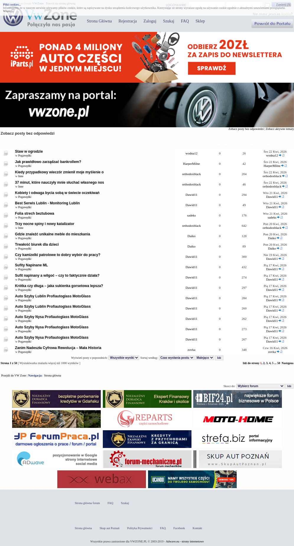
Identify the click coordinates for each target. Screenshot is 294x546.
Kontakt (197, 528)
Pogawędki (24, 155)
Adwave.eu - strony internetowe (185, 541)
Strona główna (52, 375)
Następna (287, 363)
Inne (21, 176)
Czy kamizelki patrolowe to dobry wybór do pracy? (57, 255)
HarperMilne (191, 163)
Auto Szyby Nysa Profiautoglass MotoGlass (52, 317)
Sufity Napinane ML (31, 265)
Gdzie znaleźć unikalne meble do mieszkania (52, 234)
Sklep (200, 21)
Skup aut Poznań (109, 528)
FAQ (185, 21)
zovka (191, 349)
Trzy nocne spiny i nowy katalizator (44, 224)
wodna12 (191, 153)
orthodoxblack (191, 174)
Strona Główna (99, 21)
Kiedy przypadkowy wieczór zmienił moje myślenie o (59, 172)
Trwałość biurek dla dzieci (37, 244)
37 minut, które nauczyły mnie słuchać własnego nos (59, 182)
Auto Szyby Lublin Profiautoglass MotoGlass (53, 296)
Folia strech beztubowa (34, 213)
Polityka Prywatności (139, 528)
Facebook (179, 528)
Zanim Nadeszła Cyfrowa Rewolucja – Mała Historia (58, 348)
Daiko (192, 236)
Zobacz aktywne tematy (280, 129)
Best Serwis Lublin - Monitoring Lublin (47, 203)
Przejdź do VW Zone (13, 375)
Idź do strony (251, 363)
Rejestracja (127, 21)
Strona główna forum (87, 503)
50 (278, 363)
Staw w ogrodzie (29, 151)
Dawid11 (191, 194)
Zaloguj (150, 21)
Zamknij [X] (283, 4)
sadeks (191, 215)
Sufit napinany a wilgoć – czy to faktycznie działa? (57, 275)
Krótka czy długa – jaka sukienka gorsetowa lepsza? (59, 286)
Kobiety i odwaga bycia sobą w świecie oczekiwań (57, 193)
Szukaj (168, 21)
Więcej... (8, 11)
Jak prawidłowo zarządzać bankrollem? (48, 162)
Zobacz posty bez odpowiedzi (246, 129)
